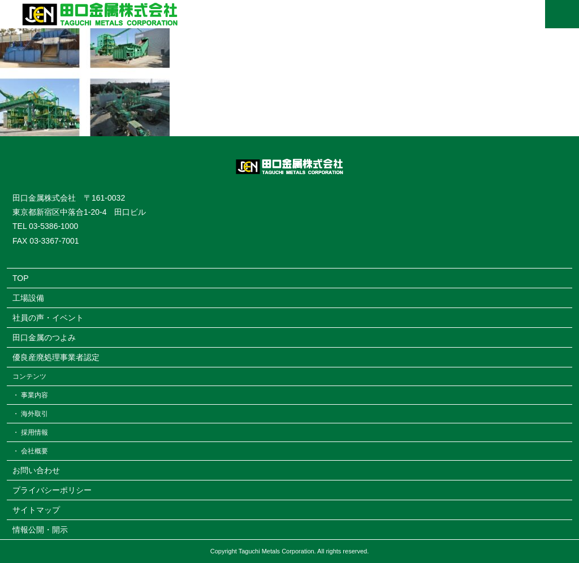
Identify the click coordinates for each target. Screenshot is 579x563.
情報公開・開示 (40, 529)
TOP (20, 278)
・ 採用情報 (30, 432)
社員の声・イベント (48, 317)
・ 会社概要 (30, 451)
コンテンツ (29, 376)
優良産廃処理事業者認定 (56, 357)
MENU (562, 14)
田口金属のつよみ (44, 337)
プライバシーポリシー (52, 490)
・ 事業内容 (30, 395)
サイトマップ (36, 509)
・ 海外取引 (30, 414)
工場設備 (28, 297)
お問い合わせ (36, 470)
